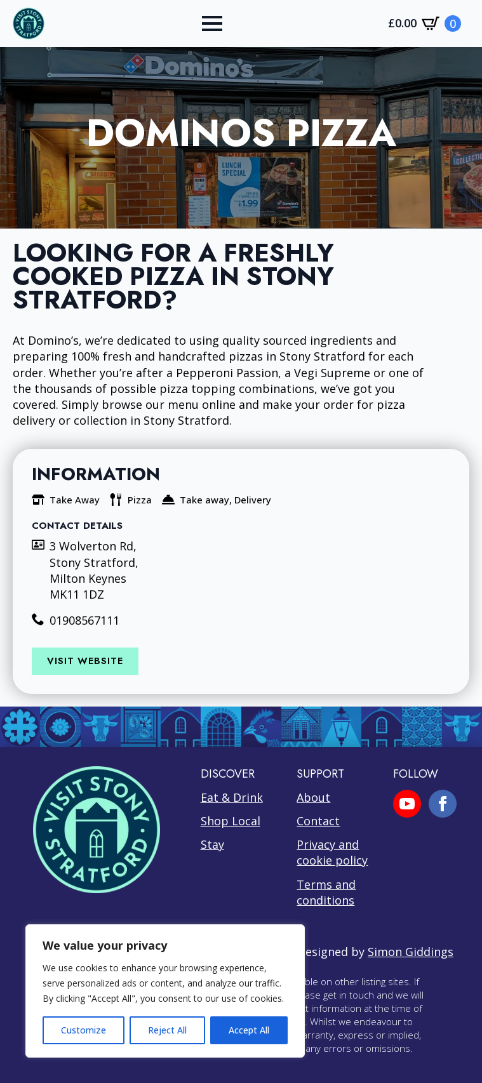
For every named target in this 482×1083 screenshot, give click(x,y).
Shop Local (230, 820)
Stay (212, 844)
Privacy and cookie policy (332, 852)
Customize (83, 1030)
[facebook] (443, 804)
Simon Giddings (410, 951)
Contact (318, 820)
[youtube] (407, 804)
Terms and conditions (326, 892)
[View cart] (424, 23)
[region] (165, 991)
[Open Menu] (212, 23)
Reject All (167, 1030)
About (313, 797)
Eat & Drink (232, 797)
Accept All (249, 1030)
